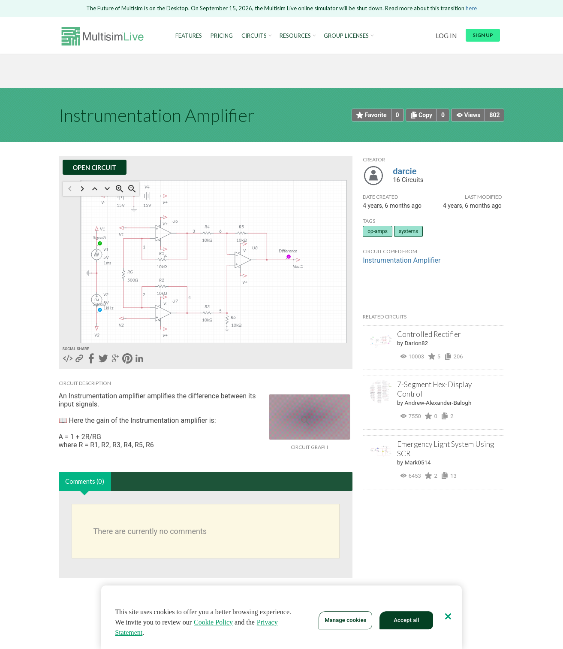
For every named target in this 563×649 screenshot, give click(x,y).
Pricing (222, 36)
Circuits (254, 36)
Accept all (406, 620)
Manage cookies (345, 620)
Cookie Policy (213, 622)
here (471, 8)
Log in (446, 35)
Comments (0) (84, 481)
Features (188, 36)
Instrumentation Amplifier (401, 260)
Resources (295, 36)
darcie (404, 171)
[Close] (448, 616)
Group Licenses (346, 36)
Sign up (483, 35)
